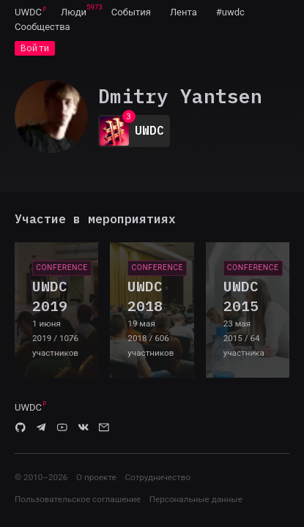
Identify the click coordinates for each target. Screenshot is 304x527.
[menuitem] (28, 12)
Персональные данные (195, 499)
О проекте (96, 477)
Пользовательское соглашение (78, 499)
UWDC (28, 12)
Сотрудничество (157, 477)
